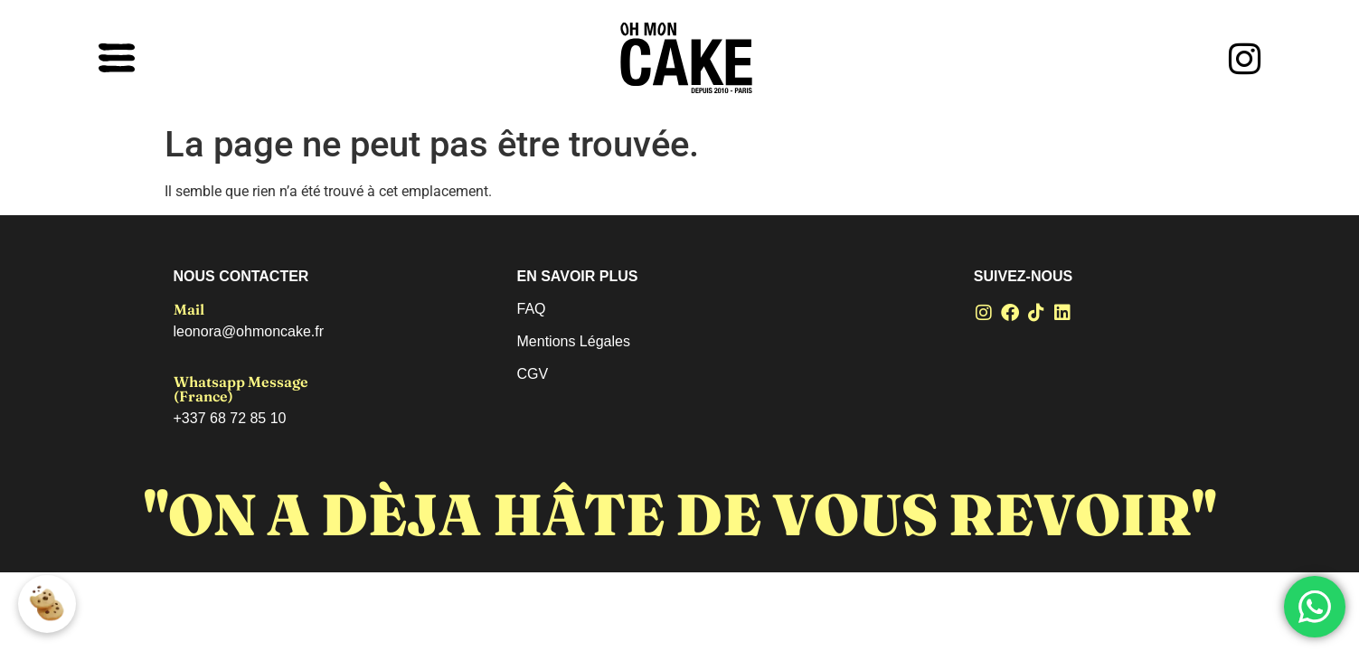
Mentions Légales (573, 341)
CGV (533, 374)
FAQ (531, 308)
